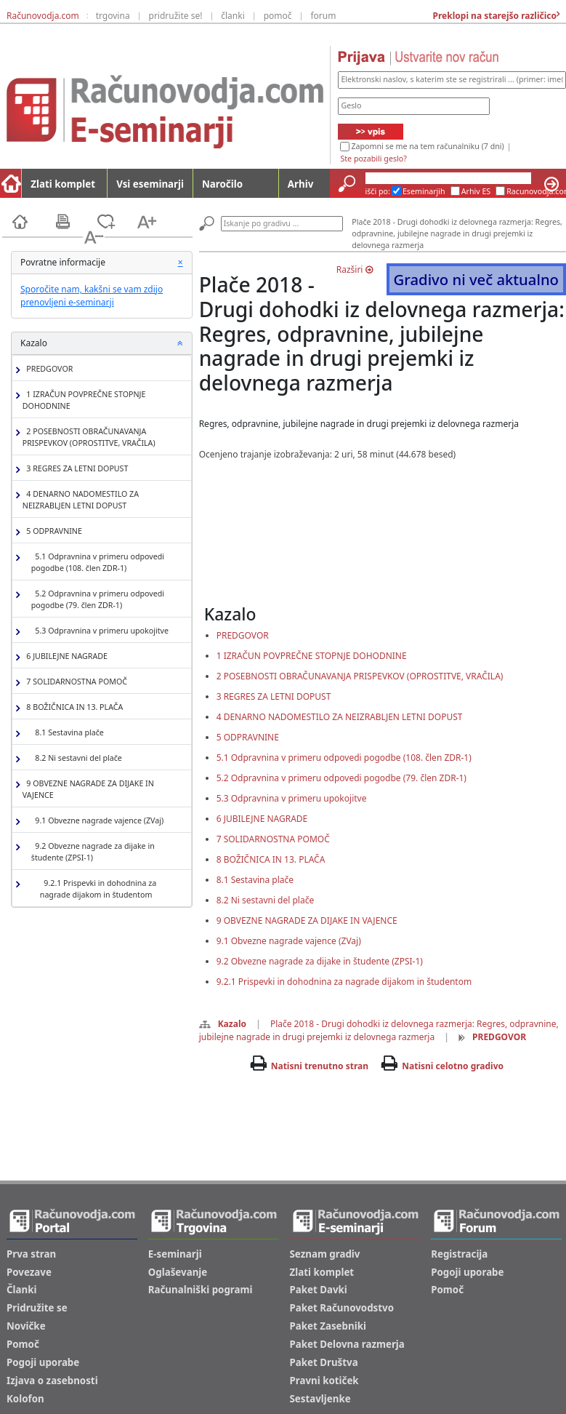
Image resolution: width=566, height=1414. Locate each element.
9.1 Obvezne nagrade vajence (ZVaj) (97, 820)
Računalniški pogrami (200, 1289)
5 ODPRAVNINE (52, 531)
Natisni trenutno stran (319, 1066)
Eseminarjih (424, 191)
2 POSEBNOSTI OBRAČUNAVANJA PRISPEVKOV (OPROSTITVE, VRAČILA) (89, 437)
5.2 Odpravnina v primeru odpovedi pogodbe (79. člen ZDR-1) (97, 599)
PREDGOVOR (48, 369)
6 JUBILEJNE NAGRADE (65, 656)
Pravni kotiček (324, 1380)
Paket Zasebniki (328, 1326)
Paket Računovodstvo (342, 1307)
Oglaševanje (178, 1272)
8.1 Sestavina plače (67, 732)
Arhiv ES (476, 191)
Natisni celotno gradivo (453, 1066)
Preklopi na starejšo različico (493, 15)
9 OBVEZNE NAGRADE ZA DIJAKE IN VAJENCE (88, 789)
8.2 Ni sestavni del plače (76, 758)
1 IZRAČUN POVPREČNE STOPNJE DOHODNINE (84, 400)
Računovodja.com (43, 15)
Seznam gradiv (325, 1254)
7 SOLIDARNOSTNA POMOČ (75, 681)
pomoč (278, 15)
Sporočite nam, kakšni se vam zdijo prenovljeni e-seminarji (91, 295)
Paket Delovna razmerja (347, 1344)
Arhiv (300, 184)
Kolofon (25, 1398)
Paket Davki (318, 1289)
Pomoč (23, 1344)
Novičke (26, 1326)
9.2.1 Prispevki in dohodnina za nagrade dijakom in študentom (98, 889)
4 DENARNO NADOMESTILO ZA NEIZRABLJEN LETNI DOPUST (81, 500)
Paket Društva (324, 1362)
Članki (21, 1289)
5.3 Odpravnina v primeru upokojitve (100, 631)
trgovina (113, 15)
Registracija (459, 1254)
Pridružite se (37, 1307)
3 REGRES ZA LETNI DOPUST (76, 468)
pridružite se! (176, 15)
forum (323, 15)
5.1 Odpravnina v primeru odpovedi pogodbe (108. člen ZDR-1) (97, 562)
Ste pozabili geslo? (373, 158)
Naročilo (222, 184)
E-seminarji (175, 1254)
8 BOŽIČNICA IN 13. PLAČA (73, 707)
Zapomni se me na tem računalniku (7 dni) (427, 146)
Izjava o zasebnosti (52, 1380)
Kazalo (222, 1024)
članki (233, 15)
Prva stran (31, 1254)
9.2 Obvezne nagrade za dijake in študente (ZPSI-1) (93, 852)
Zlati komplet (63, 184)
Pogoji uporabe (43, 1362)
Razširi (354, 269)
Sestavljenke (320, 1398)
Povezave (29, 1272)
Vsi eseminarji (150, 184)
